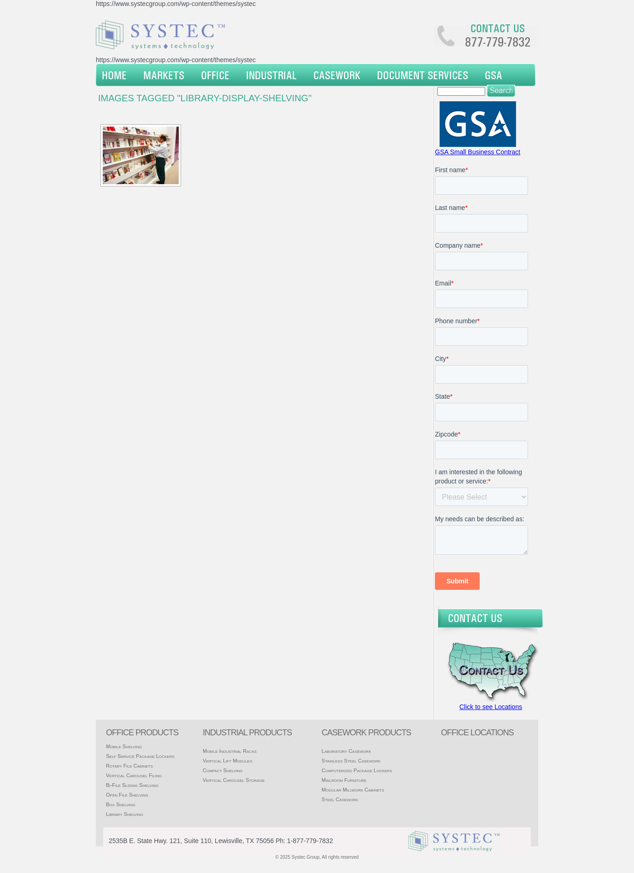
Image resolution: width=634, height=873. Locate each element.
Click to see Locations (490, 706)
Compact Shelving (223, 770)
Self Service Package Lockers (140, 756)
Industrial (271, 75)
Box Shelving (120, 804)
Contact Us (475, 618)
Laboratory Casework (346, 751)
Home (114, 75)
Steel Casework (340, 799)
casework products (366, 732)
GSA (493, 75)
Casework (336, 75)
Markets (163, 75)
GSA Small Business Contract (477, 152)
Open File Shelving (127, 794)
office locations (477, 732)
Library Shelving (124, 814)
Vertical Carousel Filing (134, 775)
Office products (142, 732)
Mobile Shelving (124, 746)
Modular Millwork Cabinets (353, 789)
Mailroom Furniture (344, 780)
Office (215, 75)
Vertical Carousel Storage (233, 780)
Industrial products (247, 732)
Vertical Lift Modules (227, 760)
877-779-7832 (497, 42)
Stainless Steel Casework (351, 760)
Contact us (497, 28)
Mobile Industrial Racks (230, 751)
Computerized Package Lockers (357, 770)
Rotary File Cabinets (129, 765)
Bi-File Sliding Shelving (132, 785)
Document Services (422, 75)
